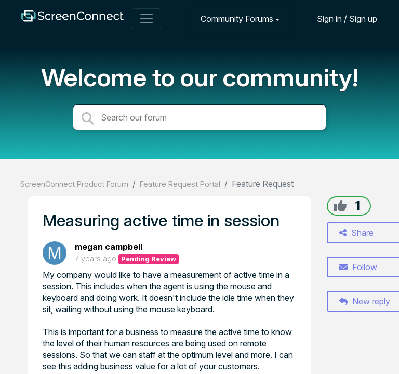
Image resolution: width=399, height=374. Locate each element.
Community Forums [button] (237, 19)
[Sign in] (339, 18)
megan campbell (108, 247)
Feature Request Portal (180, 184)
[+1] (340, 205)
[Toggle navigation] (146, 18)
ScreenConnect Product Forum (74, 184)
